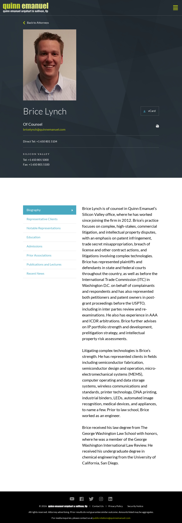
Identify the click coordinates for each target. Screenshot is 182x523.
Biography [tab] (34, 210)
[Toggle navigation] (175, 7)
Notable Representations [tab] (44, 228)
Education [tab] (33, 237)
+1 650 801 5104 (46, 141)
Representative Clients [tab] (42, 219)
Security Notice (135, 506)
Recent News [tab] (35, 273)
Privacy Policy (115, 506)
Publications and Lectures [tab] (44, 264)
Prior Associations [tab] (39, 255)
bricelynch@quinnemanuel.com (44, 129)
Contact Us (98, 506)
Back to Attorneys (38, 22)
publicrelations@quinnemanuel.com (111, 517)
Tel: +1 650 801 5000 (36, 159)
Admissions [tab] (34, 246)
